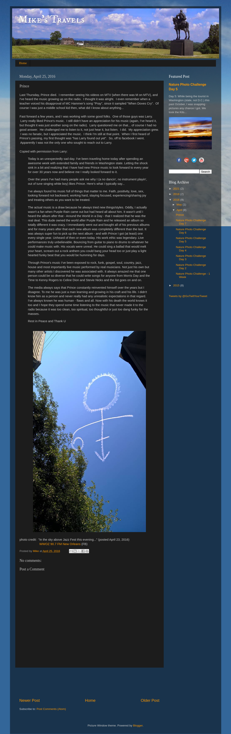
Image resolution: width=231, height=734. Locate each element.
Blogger (138, 725)
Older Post (150, 700)
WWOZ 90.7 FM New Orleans (59, 544)
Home (23, 63)
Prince (180, 214)
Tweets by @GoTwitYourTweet (188, 296)
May (180, 204)
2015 (176, 285)
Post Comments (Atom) (51, 709)
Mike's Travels (51, 19)
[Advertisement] (95, 682)
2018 (176, 194)
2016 (176, 199)
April (180, 210)
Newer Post (29, 700)
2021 (176, 188)
